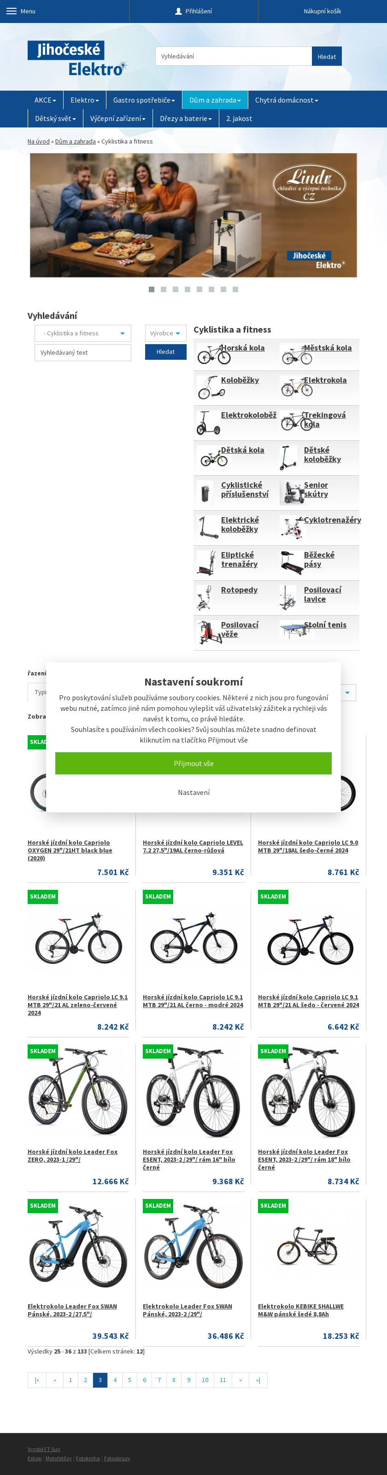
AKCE (45, 99)
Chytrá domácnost (286, 99)
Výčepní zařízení (118, 118)
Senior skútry (316, 489)
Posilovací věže (239, 629)
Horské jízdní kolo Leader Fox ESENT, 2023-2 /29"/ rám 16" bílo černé (189, 1159)
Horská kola (243, 347)
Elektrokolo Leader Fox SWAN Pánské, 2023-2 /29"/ (187, 1310)
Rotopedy (239, 589)
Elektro (84, 99)
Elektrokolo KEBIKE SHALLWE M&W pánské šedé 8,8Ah (301, 1310)
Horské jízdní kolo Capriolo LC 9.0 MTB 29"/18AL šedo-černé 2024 (308, 846)
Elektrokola (325, 380)
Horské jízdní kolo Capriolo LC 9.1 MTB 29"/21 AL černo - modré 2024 (193, 1001)
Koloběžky (240, 380)
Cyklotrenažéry (332, 519)
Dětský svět (55, 118)
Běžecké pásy (319, 559)
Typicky (45, 692)
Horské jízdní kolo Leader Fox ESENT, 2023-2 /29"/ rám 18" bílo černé (304, 1159)
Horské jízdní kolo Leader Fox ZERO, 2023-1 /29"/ (72, 1155)
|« (37, 1380)
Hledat (327, 56)
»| (258, 1380)
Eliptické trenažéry (239, 559)
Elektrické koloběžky (240, 524)
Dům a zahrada (215, 99)
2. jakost (239, 118)
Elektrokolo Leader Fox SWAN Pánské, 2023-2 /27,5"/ (72, 1310)
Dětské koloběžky (322, 454)
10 (205, 1380)
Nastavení (194, 792)
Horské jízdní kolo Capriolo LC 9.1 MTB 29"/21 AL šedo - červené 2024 (308, 1001)
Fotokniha (88, 1458)
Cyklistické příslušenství (245, 489)
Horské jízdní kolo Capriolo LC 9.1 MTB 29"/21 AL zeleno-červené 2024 (78, 1005)
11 (223, 1380)
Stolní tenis (325, 624)
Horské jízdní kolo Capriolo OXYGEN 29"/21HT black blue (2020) (70, 850)
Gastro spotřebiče (144, 99)
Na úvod (39, 141)
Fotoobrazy (117, 1458)
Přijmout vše (194, 763)
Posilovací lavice (322, 594)
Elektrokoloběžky (253, 414)
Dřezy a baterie (186, 118)
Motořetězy (59, 1458)
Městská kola (328, 347)
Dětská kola (242, 449)
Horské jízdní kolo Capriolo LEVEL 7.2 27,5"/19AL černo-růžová (193, 846)
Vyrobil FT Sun (44, 1449)
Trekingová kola (325, 419)
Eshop (34, 1458)
